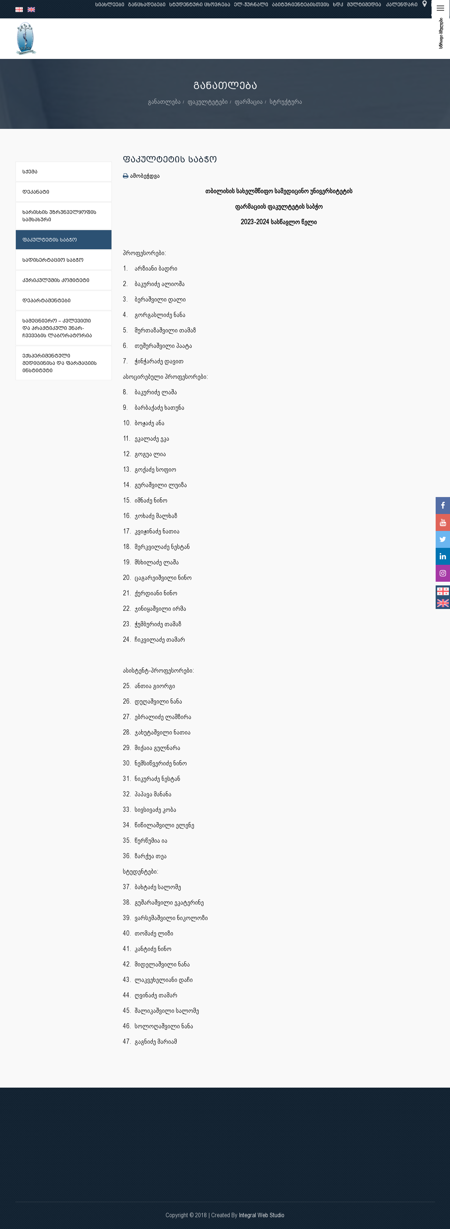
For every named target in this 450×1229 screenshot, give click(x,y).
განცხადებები (147, 4)
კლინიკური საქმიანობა (212, 38)
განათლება (128, 38)
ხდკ (338, 4)
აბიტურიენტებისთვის (300, 4)
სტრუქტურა (286, 101)
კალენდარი (402, 4)
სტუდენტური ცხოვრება (199, 4)
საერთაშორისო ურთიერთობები (376, 38)
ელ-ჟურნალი (251, 4)
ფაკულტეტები (208, 101)
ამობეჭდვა (141, 175)
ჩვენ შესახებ (87, 38)
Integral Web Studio (261, 1215)
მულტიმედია (364, 4)
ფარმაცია (249, 101)
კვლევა (162, 38)
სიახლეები (109, 4)
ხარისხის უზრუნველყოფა (287, 38)
